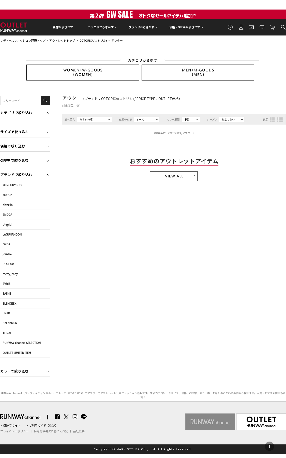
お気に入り (262, 27)
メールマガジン (251, 27)
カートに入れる (272, 27)
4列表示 (280, 119)
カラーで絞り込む (14, 372)
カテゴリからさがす (100, 27)
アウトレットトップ (62, 40)
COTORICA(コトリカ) (93, 40)
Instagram (75, 417)
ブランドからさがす (141, 27)
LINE (84, 417)
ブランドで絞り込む (16, 175)
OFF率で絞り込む (14, 161)
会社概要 (78, 431)
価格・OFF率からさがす (184, 27)
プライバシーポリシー (14, 431)
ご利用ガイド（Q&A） (43, 425)
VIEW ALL (174, 176)
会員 (241, 27)
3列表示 (272, 119)
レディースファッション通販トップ (22, 40)
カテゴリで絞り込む (16, 113)
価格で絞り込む (12, 147)
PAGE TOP (269, 446)
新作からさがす (63, 27)
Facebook (57, 417)
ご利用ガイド (230, 27)
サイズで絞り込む (14, 132)
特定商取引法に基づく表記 (51, 431)
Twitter (66, 417)
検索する (283, 27)
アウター (117, 40)
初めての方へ (11, 425)
